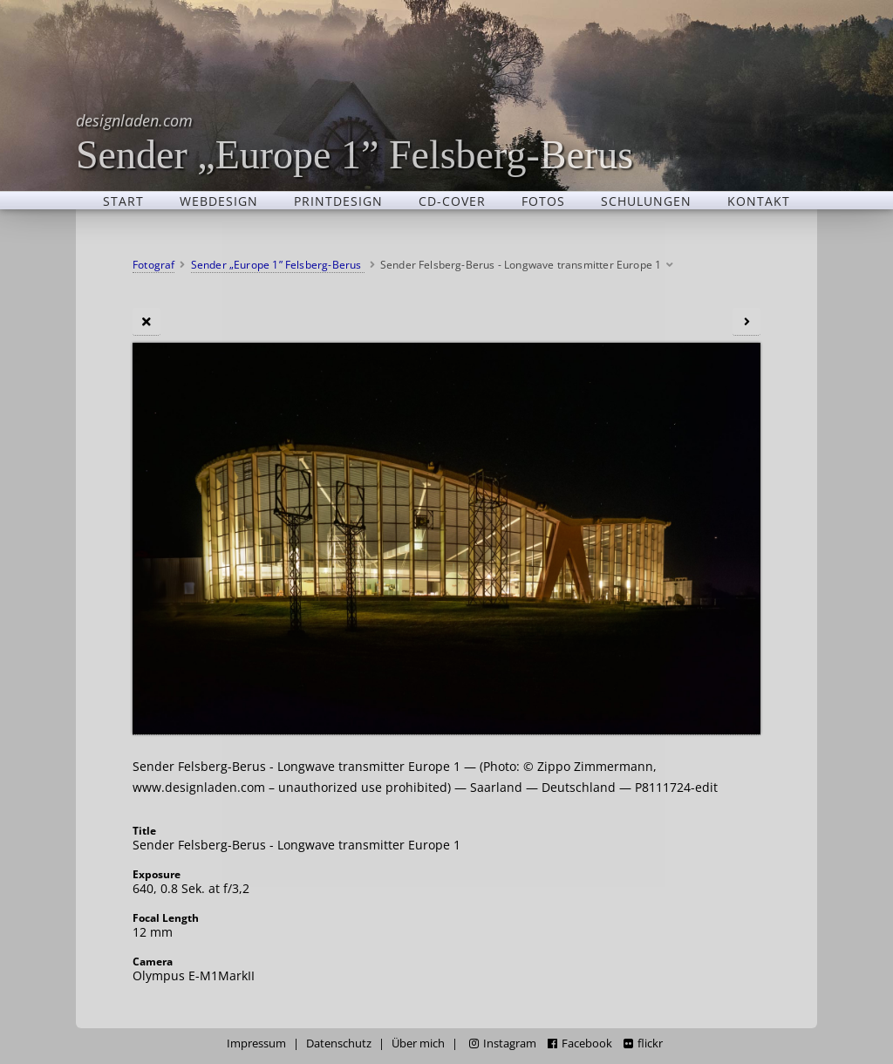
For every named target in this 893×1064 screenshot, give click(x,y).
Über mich (418, 1043)
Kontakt (758, 200)
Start (123, 200)
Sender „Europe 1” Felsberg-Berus (354, 142)
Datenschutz (339, 1043)
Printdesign (338, 200)
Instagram (502, 1043)
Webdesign (219, 200)
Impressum (256, 1043)
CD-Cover (452, 200)
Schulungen (646, 200)
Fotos (543, 200)
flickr (643, 1043)
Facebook (580, 1043)
